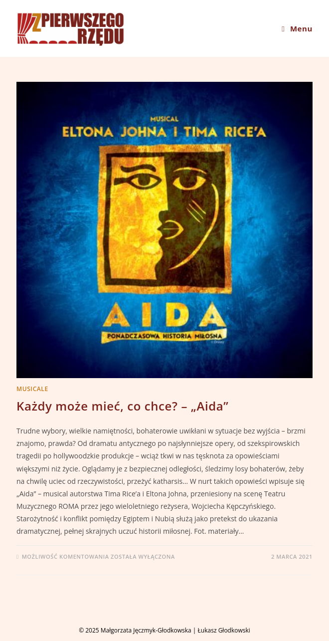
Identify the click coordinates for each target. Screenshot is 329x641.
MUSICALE (32, 389)
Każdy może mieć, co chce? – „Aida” (122, 406)
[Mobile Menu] (297, 28)
